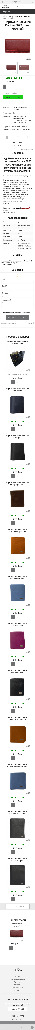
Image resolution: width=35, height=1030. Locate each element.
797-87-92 (17, 1016)
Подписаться (18, 1009)
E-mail (4, 286)
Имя (4, 279)
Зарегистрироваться (8, 323)
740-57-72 (17, 1020)
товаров (20, 906)
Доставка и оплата (17, 979)
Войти (30, 323)
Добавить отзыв (17, 317)
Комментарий (7, 300)
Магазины (17, 990)
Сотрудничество (17, 987)
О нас (17, 977)
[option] (17, 46)
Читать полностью (26, 149)
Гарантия (17, 982)
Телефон (5, 293)
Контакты (17, 985)
